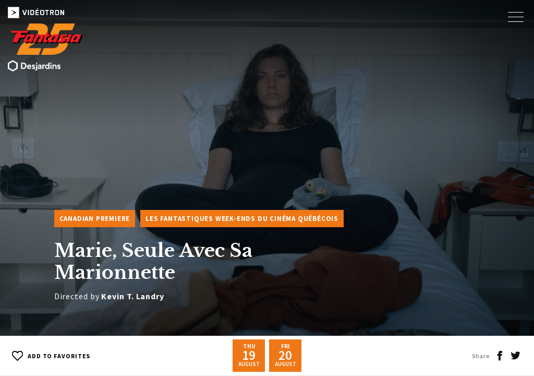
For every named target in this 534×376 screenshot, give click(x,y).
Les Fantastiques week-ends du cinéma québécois (241, 218)
